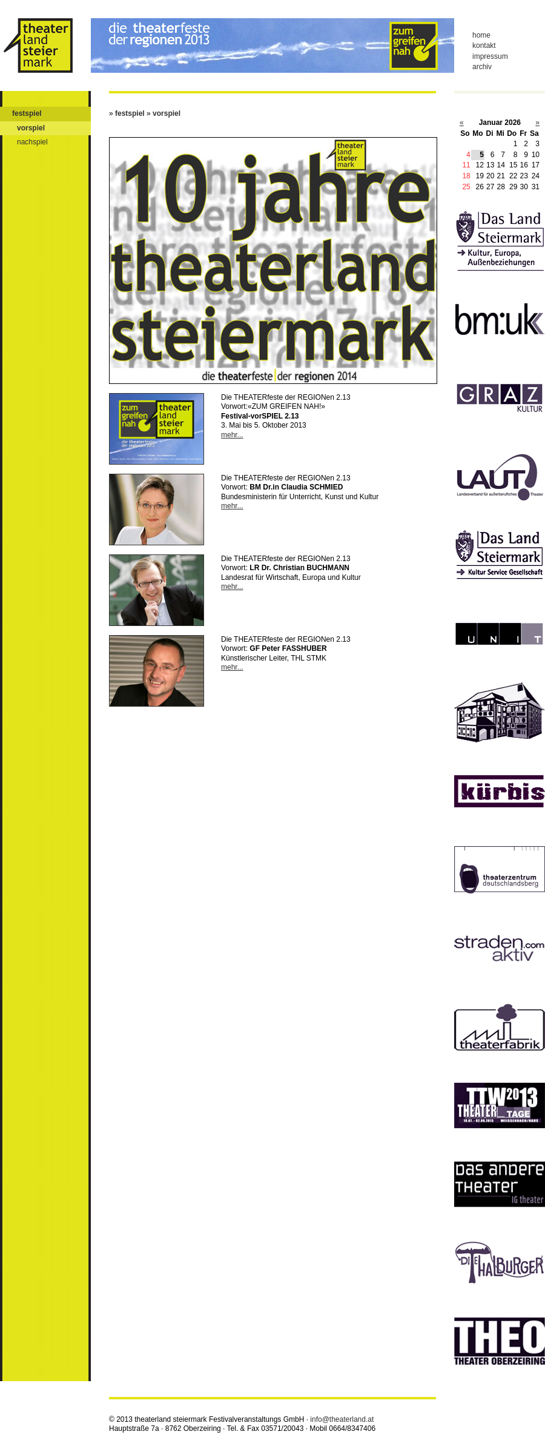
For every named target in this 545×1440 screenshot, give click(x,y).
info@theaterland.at (342, 1419)
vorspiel (31, 128)
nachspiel (32, 142)
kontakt (484, 45)
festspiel (27, 113)
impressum (490, 56)
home (481, 35)
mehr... (232, 435)
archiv (482, 66)
